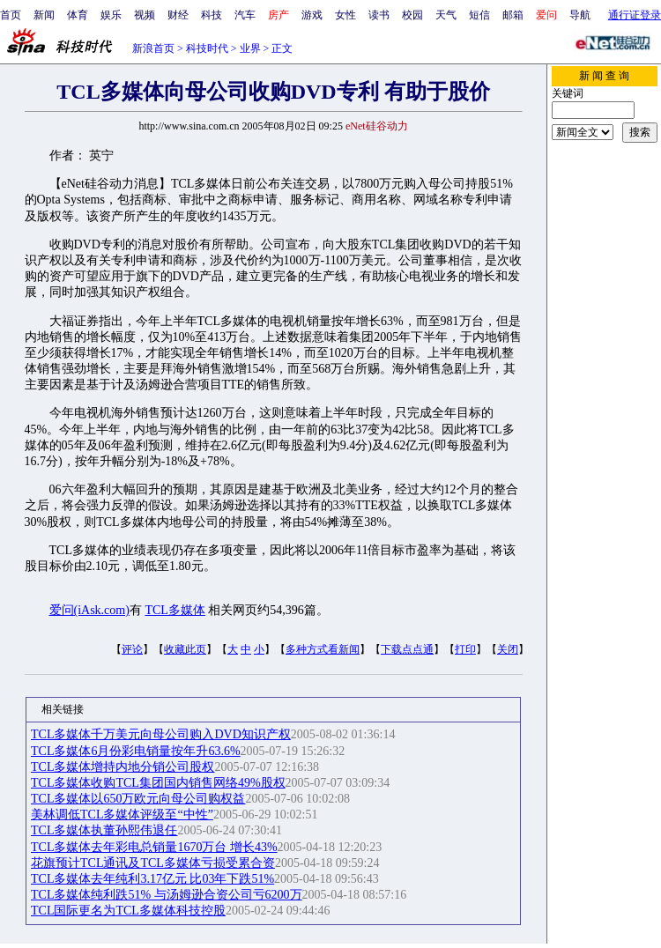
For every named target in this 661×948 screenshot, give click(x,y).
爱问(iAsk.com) (89, 610)
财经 (178, 15)
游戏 (312, 15)
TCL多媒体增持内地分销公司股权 (122, 767)
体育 (77, 15)
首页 (10, 15)
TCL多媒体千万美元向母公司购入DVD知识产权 (161, 734)
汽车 (245, 15)
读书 (379, 15)
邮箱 (513, 15)
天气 (446, 15)
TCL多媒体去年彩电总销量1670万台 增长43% (154, 847)
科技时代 (207, 48)
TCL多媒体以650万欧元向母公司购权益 (138, 798)
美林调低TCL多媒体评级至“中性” (122, 814)
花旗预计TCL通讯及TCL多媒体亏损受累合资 (153, 863)
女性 (345, 15)
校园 (412, 15)
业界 (250, 48)
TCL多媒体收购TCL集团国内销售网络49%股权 (158, 782)
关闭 (507, 649)
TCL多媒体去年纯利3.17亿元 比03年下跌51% (152, 878)
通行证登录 (634, 15)
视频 (144, 15)
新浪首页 (153, 48)
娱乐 (111, 15)
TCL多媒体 (174, 610)
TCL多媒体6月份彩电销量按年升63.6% (136, 751)
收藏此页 (185, 649)
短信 (479, 15)
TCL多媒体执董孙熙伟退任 (104, 830)
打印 (465, 649)
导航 (579, 15)
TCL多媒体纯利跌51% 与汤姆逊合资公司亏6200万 (166, 894)
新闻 (44, 15)
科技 (211, 15)
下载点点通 (407, 649)
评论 (132, 649)
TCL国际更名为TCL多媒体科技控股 (128, 910)
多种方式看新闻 (323, 649)
